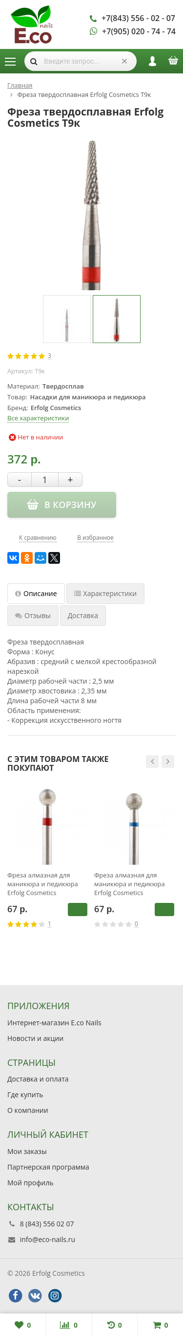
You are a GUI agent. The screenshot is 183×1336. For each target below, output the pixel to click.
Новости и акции (35, 1038)
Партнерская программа (48, 1167)
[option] (67, 319)
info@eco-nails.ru (47, 1239)
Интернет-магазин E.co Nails (54, 1022)
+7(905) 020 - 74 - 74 (139, 31)
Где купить (25, 1094)
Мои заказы (27, 1151)
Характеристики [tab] (105, 593)
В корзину (77, 909)
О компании (27, 1110)
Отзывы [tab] (33, 615)
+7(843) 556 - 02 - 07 (138, 18)
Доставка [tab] (83, 615)
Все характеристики (38, 418)
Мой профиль (30, 1182)
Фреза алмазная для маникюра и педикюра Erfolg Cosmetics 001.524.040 (129, 884)
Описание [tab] (36, 593)
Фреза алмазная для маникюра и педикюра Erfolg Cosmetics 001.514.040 (42, 884)
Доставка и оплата (38, 1078)
